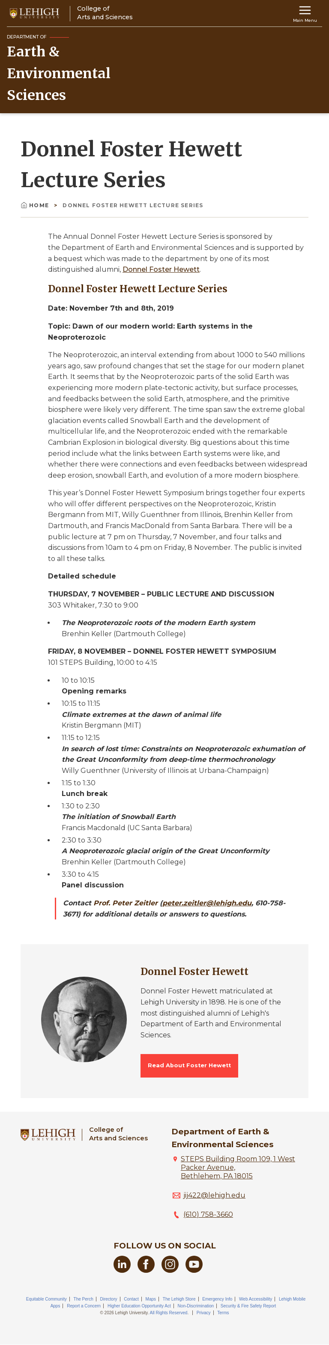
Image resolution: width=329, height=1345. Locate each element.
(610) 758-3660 (208, 1214)
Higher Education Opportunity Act (139, 1306)
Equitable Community (46, 1299)
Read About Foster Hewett (189, 1065)
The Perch (83, 1299)
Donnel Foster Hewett (161, 269)
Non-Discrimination (196, 1306)
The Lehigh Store (179, 1299)
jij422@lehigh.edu (214, 1195)
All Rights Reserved (169, 1312)
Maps (151, 1299)
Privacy (204, 1312)
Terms (223, 1312)
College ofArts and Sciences (118, 1134)
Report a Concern (84, 1306)
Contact (131, 1299)
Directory (108, 1299)
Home (36, 205)
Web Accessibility (255, 1299)
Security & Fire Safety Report (248, 1306)
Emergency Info (217, 1299)
